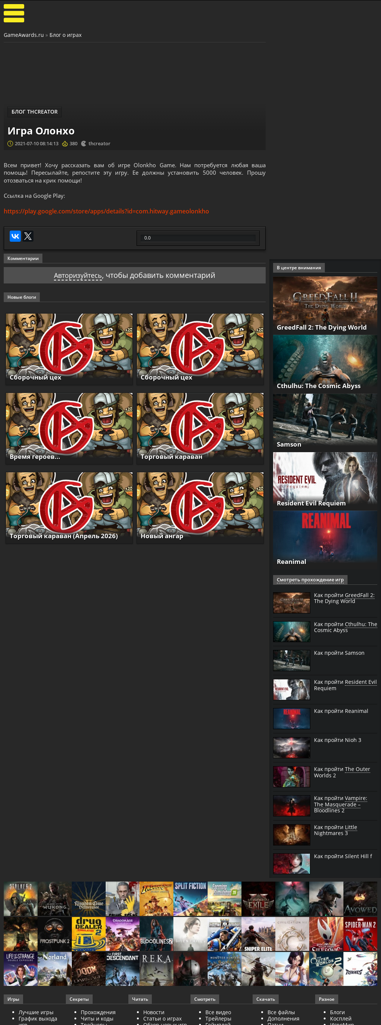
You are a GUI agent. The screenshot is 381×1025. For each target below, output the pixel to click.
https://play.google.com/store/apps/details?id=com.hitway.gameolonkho (106, 213)
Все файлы (281, 1012)
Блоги (337, 1012)
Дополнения (284, 1018)
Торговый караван (173, 458)
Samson (290, 443)
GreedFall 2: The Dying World (325, 327)
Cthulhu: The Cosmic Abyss (321, 385)
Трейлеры (218, 1018)
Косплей (341, 1018)
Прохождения (98, 1012)
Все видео (218, 1012)
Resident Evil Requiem (314, 502)
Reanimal (293, 561)
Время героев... (37, 458)
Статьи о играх (162, 1018)
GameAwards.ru (24, 34)
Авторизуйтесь (78, 278)
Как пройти (344, 598)
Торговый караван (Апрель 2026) (67, 537)
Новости (153, 1012)
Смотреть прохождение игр (308, 580)
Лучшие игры (36, 1012)
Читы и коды (97, 1018)
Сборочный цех (37, 379)
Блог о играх (65, 34)
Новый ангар (164, 537)
